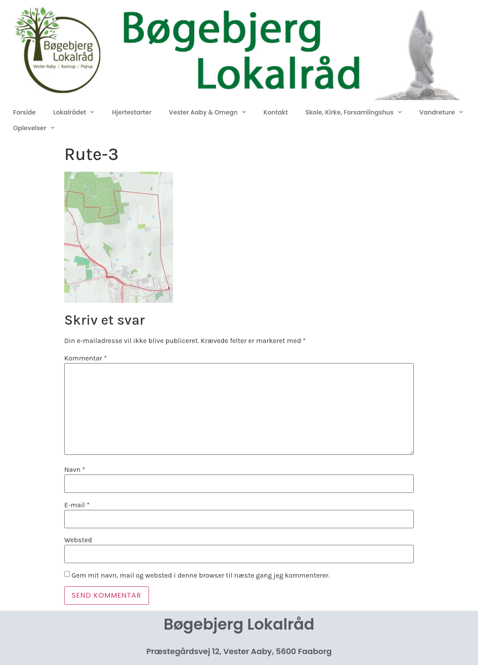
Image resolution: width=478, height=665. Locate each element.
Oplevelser (34, 128)
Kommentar (85, 358)
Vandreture (441, 112)
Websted (78, 540)
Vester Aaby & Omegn (207, 112)
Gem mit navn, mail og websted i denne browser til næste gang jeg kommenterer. (201, 575)
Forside (24, 112)
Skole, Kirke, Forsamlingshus (353, 112)
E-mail (77, 505)
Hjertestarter (131, 112)
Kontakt (275, 112)
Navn (74, 469)
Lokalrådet (74, 112)
